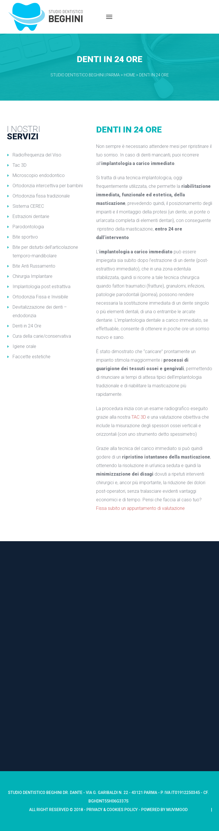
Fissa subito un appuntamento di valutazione (140, 508)
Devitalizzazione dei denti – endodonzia (40, 311)
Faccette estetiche (31, 356)
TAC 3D (138, 417)
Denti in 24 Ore (27, 326)
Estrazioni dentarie (31, 216)
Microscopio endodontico (39, 175)
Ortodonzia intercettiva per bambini (48, 185)
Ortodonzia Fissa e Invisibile (40, 297)
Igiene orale (24, 346)
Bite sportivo (25, 237)
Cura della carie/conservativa (42, 336)
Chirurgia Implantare (32, 276)
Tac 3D (20, 165)
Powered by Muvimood (164, 809)
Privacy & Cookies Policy (112, 809)
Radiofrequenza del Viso (37, 155)
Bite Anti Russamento (34, 266)
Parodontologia (28, 226)
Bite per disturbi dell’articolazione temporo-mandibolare (45, 251)
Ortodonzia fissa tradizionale (41, 196)
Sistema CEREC (28, 206)
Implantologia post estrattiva (41, 286)
